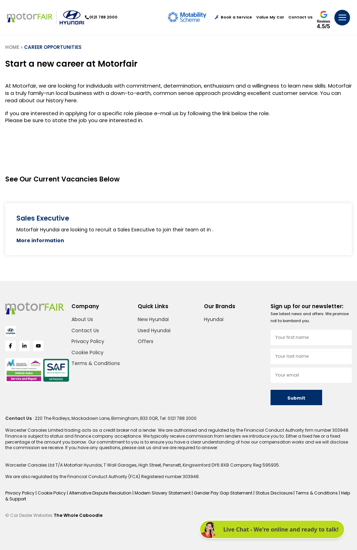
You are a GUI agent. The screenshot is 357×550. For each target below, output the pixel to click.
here (71, 100)
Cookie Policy (87, 352)
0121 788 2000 (101, 17)
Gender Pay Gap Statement (223, 493)
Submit (296, 398)
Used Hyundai (154, 330)
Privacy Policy (87, 341)
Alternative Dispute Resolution (100, 493)
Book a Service (233, 17)
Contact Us (300, 17)
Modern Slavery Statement (163, 493)
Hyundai (213, 319)
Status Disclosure (275, 493)
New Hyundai (153, 319)
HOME (12, 47)
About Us (82, 319)
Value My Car (270, 17)
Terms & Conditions (95, 363)
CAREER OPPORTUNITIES (53, 47)
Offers (145, 341)
